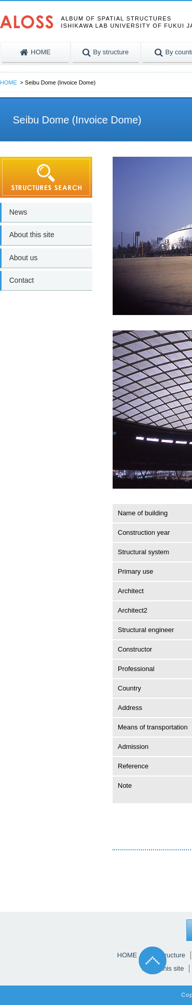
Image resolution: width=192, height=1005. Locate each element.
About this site (31, 235)
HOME (8, 82)
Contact (21, 280)
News (18, 212)
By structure (167, 955)
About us (23, 258)
